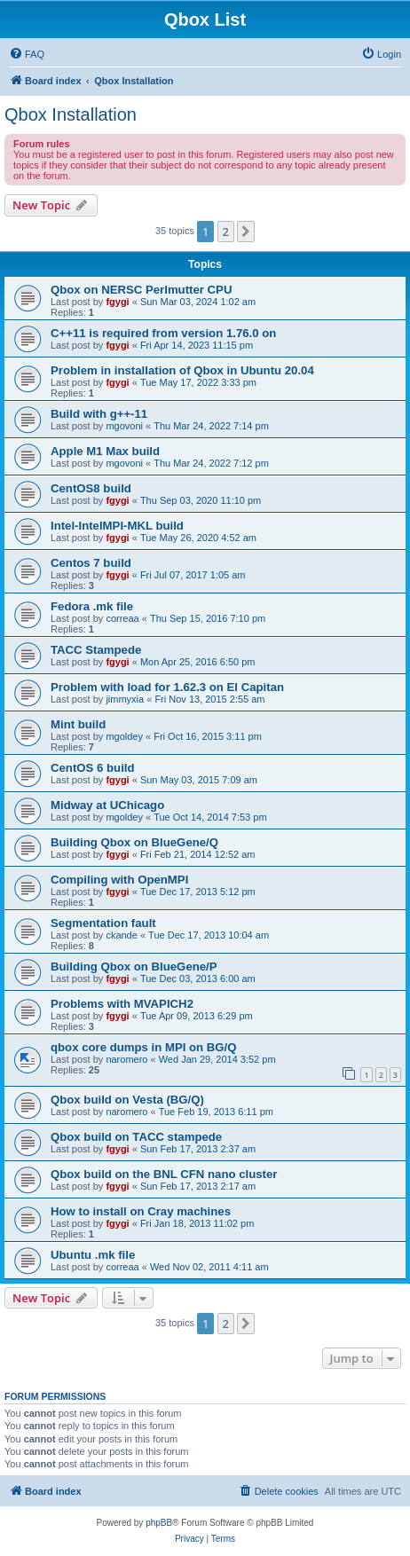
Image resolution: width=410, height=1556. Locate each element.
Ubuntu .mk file (93, 1254)
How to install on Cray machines (141, 1211)
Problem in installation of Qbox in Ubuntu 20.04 (182, 370)
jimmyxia (125, 699)
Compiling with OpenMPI (119, 879)
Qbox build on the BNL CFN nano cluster (164, 1174)
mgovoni (124, 425)
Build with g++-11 (99, 413)
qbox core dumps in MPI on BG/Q (144, 1047)
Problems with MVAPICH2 (122, 1003)
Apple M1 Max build (105, 451)
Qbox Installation (70, 114)
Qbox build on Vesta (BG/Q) (127, 1099)
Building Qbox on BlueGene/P (134, 966)
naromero (126, 1059)
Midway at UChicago (107, 805)
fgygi (117, 301)
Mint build (78, 724)
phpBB (159, 1523)
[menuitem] (26, 54)
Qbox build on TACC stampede (136, 1136)
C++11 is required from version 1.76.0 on (163, 333)
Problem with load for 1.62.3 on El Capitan (167, 687)
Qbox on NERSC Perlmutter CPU (141, 289)
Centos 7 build (91, 563)
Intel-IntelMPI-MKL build (117, 525)
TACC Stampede (96, 649)
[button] (246, 231)
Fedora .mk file (92, 606)
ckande (121, 935)
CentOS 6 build (93, 767)
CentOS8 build (91, 488)
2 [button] (226, 232)
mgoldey (124, 736)
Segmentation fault (103, 923)
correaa (122, 618)
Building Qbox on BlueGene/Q (134, 842)
